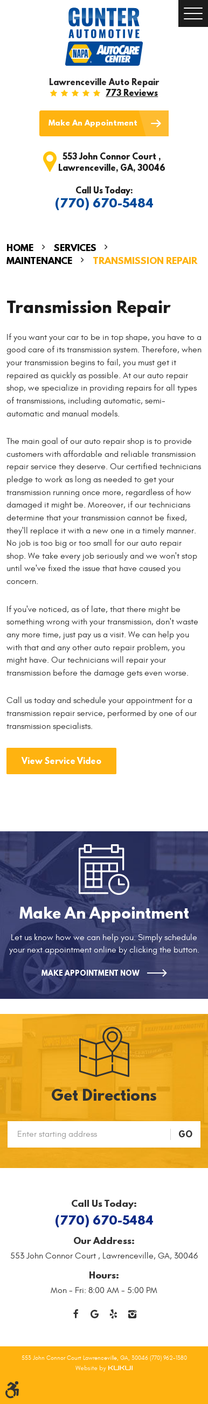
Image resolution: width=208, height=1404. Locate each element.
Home (19, 247)
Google (94, 1314)
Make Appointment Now (90, 973)
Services (75, 247)
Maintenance (39, 260)
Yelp (113, 1314)
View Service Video (61, 761)
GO (185, 1134)
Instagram (132, 1314)
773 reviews (132, 92)
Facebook (75, 1314)
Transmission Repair (145, 260)
